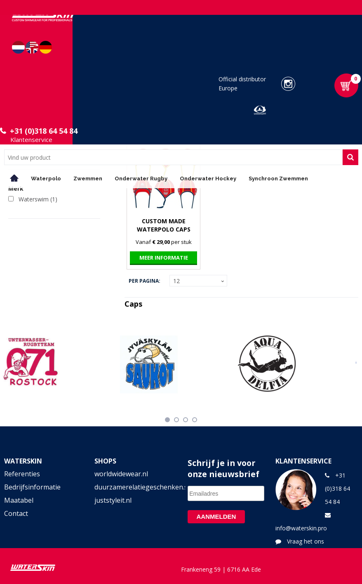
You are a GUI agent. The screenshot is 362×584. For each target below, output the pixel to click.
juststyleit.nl (113, 500)
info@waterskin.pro (301, 528)
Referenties (22, 473)
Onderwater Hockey (208, 178)
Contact (16, 513)
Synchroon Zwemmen (278, 178)
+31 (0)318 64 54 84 (44, 131)
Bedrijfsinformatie (32, 487)
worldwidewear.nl (121, 473)
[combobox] (173, 157)
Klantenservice (31, 139)
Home (14, 178)
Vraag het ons (305, 541)
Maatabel (18, 500)
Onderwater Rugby (141, 178)
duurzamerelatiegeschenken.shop (135, 487)
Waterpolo (46, 178)
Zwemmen (87, 178)
